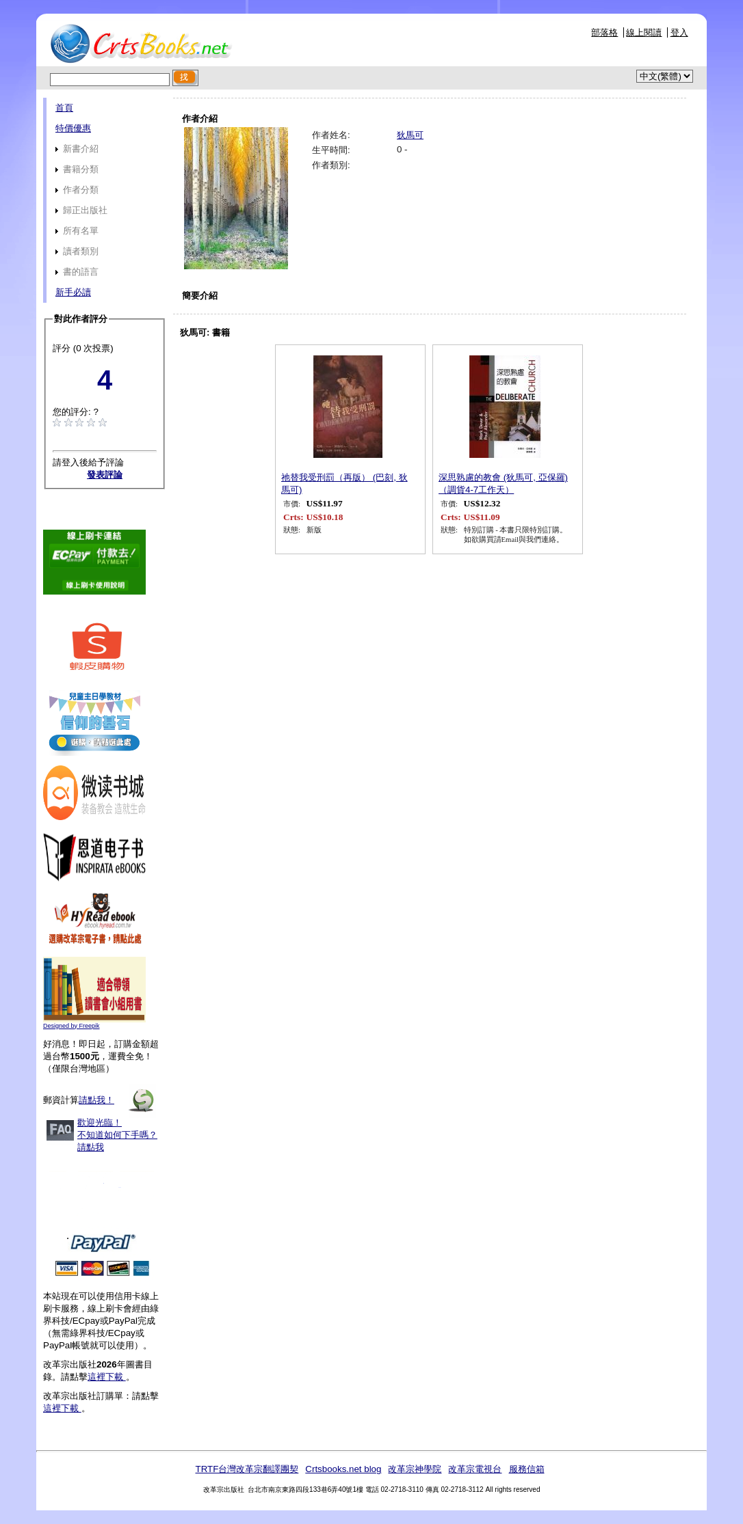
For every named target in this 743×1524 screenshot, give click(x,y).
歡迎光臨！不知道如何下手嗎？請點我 (117, 1134)
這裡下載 (107, 1377)
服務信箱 (527, 1469)
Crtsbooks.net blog (343, 1469)
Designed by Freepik (71, 1025)
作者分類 (77, 190)
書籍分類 (77, 169)
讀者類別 (77, 251)
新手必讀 (73, 292)
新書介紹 (77, 149)
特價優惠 (73, 128)
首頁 (64, 108)
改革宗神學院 (414, 1469)
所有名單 (77, 231)
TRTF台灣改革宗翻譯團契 (246, 1469)
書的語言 (77, 272)
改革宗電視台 (474, 1469)
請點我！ (96, 1100)
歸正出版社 (81, 210)
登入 (679, 32)
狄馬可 (410, 135)
